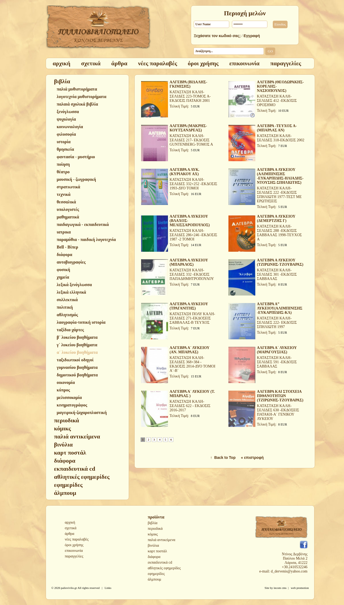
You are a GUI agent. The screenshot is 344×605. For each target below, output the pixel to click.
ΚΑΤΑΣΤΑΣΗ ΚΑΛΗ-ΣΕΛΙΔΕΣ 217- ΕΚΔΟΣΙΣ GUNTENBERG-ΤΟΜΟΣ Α (191, 140)
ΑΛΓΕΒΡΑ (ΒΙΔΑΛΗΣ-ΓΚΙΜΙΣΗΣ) (188, 84)
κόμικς (153, 534)
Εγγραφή (251, 36)
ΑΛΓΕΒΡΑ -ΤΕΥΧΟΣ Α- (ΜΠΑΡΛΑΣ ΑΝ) (277, 128)
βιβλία (152, 523)
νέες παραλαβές (77, 539)
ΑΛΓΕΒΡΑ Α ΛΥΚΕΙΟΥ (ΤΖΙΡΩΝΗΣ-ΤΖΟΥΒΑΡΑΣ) (280, 262)
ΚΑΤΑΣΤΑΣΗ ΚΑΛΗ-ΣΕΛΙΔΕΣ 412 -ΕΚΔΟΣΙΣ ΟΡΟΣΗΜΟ (277, 100)
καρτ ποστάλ (157, 551)
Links (108, 587)
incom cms (280, 587)
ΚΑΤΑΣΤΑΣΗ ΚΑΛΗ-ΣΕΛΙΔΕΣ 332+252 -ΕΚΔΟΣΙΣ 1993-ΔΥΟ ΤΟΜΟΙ (193, 184)
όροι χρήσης (74, 545)
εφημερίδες (156, 574)
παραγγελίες (74, 556)
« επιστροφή (252, 457)
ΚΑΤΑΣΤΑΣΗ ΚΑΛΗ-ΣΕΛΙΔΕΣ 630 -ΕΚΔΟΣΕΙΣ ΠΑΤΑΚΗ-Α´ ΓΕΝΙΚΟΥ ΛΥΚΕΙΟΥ (278, 412)
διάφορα (154, 557)
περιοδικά (155, 529)
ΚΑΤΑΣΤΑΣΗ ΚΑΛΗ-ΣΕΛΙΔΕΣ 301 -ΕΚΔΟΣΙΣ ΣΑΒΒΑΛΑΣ (277, 274)
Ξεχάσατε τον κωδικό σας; (217, 36)
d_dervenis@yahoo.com (289, 571)
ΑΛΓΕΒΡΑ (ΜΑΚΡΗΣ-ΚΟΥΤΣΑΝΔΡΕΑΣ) (188, 128)
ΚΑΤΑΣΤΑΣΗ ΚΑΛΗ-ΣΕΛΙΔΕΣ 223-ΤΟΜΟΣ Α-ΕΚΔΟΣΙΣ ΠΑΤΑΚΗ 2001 (190, 96)
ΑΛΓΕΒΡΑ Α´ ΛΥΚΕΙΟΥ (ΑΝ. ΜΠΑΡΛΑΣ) (189, 350)
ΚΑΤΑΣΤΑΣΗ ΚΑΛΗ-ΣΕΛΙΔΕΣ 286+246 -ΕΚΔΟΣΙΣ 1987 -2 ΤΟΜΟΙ (193, 235)
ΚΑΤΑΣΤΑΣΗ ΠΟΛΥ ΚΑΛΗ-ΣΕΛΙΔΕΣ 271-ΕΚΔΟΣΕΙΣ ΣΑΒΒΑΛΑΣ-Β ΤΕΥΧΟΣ (192, 318)
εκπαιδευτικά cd (160, 562)
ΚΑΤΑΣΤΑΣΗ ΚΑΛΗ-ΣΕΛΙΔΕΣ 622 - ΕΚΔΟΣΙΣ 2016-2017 (190, 405)
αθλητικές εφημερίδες (164, 568)
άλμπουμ (154, 579)
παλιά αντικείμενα (161, 540)
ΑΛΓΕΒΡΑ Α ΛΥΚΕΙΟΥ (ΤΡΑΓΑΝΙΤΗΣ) (189, 306)
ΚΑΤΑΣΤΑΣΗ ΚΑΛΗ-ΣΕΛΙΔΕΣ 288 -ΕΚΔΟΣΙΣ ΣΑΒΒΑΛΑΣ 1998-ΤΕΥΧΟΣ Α (279, 232)
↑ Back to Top (223, 457)
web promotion (300, 587)
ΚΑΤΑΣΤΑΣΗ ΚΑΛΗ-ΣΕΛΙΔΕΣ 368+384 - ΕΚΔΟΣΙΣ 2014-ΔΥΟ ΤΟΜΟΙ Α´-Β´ (192, 364)
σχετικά (70, 528)
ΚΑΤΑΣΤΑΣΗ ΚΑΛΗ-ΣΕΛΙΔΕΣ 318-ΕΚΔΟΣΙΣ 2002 (280, 138)
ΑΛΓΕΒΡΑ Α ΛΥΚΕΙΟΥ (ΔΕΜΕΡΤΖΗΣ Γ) (276, 218)
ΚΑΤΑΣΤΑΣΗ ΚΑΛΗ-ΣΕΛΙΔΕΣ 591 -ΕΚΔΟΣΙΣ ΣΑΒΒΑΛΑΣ (277, 362)
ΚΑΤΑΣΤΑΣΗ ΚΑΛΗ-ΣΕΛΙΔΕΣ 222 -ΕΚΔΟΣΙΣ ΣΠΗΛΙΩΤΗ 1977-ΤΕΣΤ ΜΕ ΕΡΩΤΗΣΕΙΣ (279, 194)
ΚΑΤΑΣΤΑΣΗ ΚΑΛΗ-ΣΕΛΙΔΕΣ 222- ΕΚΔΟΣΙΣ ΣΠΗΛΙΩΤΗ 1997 (277, 322)
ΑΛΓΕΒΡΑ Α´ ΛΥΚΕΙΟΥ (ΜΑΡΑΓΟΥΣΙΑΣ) (277, 350)
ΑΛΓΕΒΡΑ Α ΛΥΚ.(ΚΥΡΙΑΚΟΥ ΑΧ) (184, 172)
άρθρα (69, 534)
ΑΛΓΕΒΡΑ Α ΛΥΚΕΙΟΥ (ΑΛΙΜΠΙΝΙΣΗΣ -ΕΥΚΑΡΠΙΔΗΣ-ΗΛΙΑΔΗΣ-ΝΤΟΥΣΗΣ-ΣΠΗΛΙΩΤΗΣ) (280, 176)
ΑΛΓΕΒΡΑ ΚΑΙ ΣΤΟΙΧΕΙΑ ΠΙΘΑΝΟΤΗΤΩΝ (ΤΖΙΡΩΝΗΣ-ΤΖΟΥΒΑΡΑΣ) (280, 396)
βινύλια (153, 545)
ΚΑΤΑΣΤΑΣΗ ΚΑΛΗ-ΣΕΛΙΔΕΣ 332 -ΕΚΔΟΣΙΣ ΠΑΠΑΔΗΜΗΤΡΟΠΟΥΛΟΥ (192, 274)
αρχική (70, 522)
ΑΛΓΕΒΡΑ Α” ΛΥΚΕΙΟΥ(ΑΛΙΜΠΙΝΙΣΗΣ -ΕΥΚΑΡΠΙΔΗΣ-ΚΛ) (279, 308)
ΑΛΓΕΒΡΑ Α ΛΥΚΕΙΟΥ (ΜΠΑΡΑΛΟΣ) (189, 262)
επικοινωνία (74, 551)
